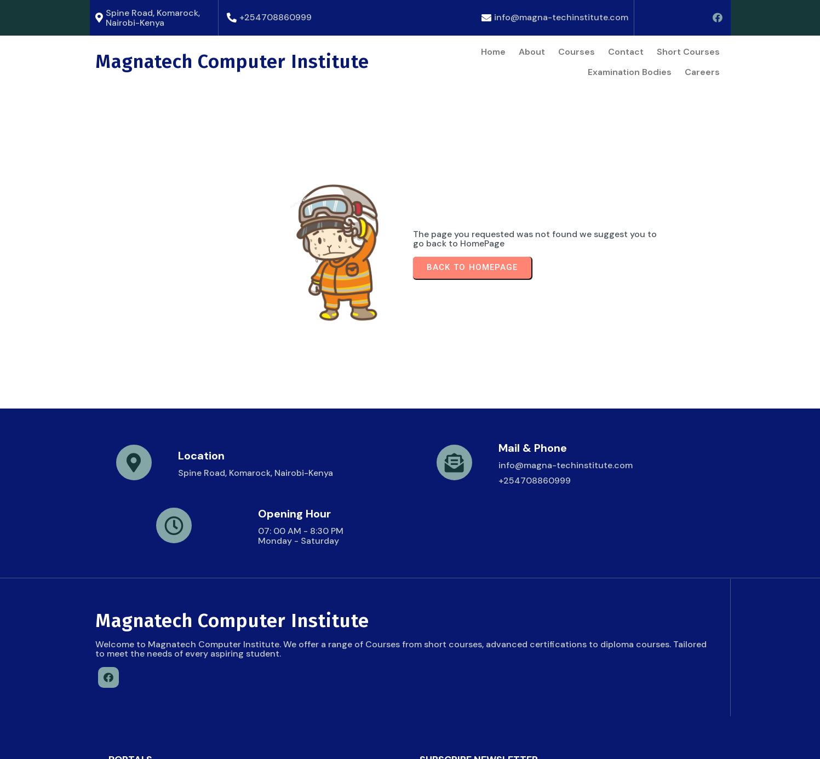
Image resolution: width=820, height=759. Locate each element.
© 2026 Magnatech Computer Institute (178, 740)
